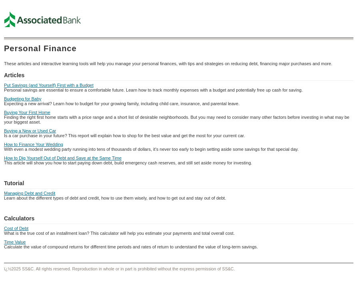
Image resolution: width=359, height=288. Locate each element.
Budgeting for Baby (23, 98)
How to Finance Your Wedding (33, 144)
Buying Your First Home (27, 112)
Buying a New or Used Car (30, 130)
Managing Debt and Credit (29, 193)
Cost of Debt (16, 228)
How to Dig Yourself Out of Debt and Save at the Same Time (63, 158)
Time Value (15, 242)
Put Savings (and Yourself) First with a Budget (49, 85)
